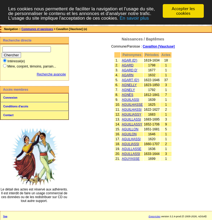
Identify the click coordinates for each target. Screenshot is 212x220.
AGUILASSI (130, 100)
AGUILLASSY (132, 124)
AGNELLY (129, 85)
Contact (8, 115)
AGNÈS (127, 95)
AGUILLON (130, 129)
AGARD (127, 65)
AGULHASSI (131, 139)
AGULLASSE (131, 149)
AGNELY (128, 90)
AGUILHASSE (132, 105)
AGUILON (129, 134)
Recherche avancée (51, 74)
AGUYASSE (131, 159)
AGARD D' (129, 70)
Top (5, 216)
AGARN (127, 75)
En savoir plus (134, 17)
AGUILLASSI (131, 119)
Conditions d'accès (15, 106)
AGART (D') (130, 80)
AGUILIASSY (131, 114)
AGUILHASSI (131, 110)
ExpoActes (154, 216)
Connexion (10, 97)
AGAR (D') (129, 60)
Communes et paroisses (37, 29)
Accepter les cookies (183, 11)
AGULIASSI (130, 144)
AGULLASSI (131, 154)
